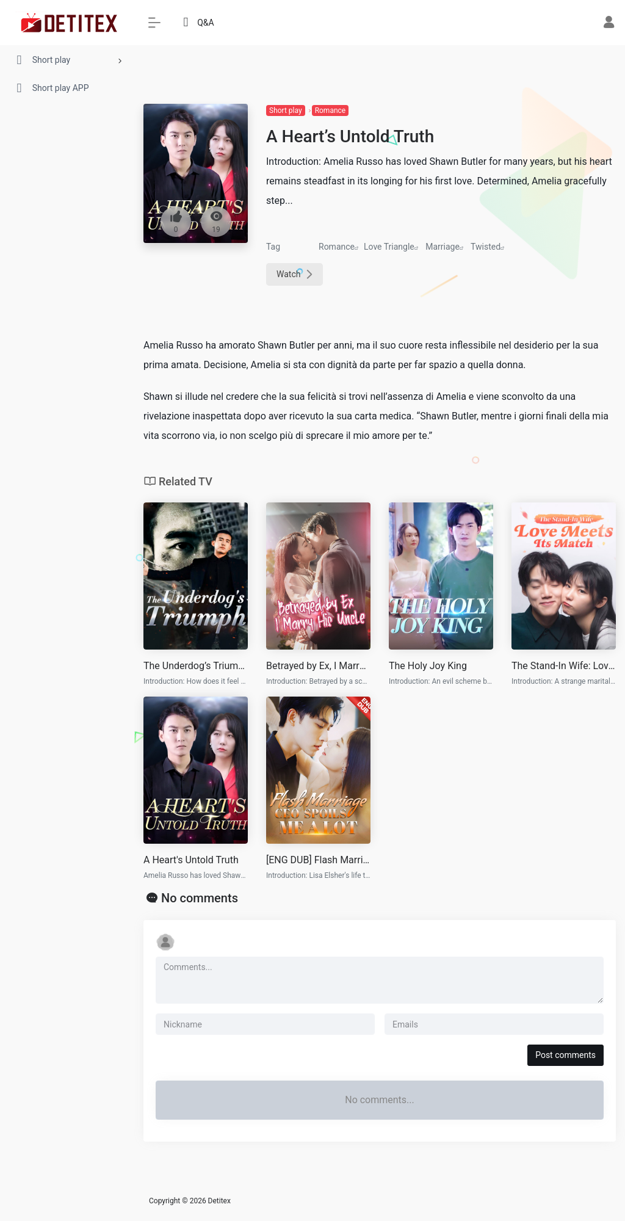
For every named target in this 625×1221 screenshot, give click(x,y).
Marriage (442, 247)
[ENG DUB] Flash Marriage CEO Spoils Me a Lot (318, 860)
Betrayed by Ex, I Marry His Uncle (318, 666)
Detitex (219, 1201)
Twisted (485, 247)
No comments (199, 898)
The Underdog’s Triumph (195, 666)
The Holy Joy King (428, 666)
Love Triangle (389, 247)
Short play (285, 110)
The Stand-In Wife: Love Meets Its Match (563, 666)
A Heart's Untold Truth (191, 860)
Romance (330, 110)
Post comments (565, 1055)
